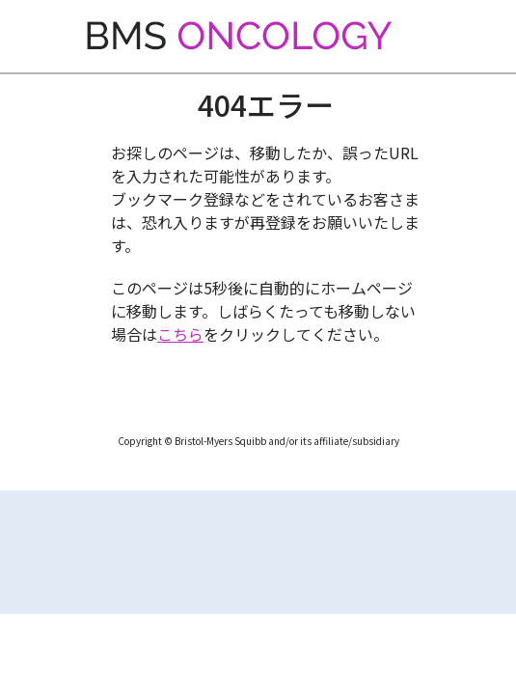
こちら (180, 334)
